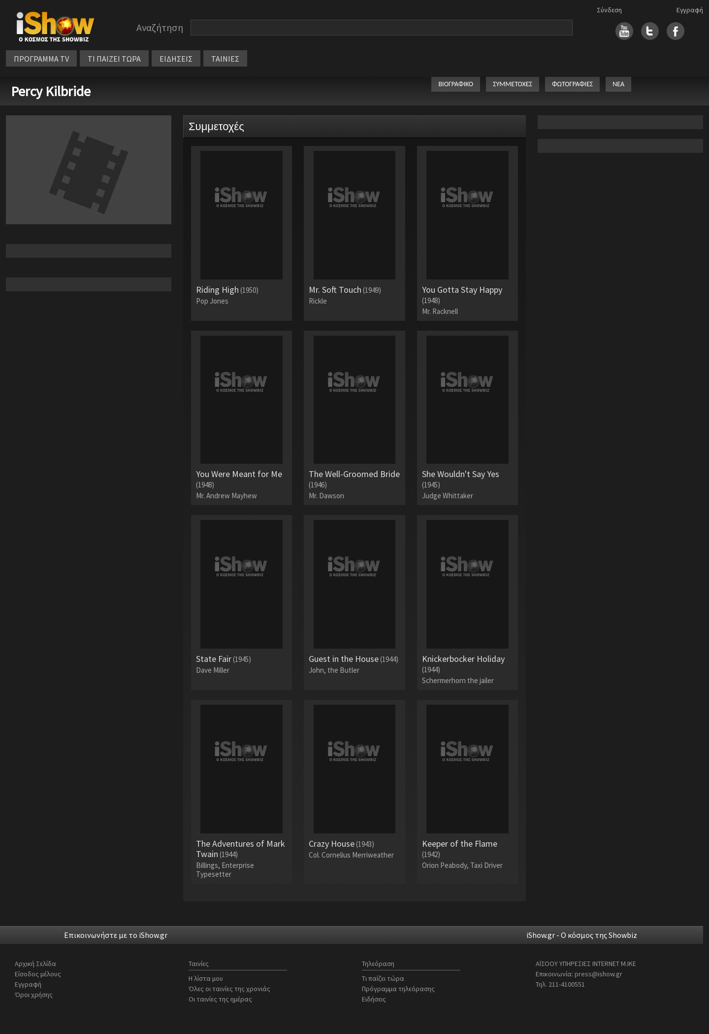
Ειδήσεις (374, 999)
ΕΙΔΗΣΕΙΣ (176, 59)
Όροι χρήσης (34, 994)
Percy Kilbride (51, 91)
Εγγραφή (690, 9)
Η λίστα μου (206, 978)
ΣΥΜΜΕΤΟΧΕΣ (512, 84)
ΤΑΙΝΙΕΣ (225, 59)
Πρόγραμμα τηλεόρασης (398, 988)
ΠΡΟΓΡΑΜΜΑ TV (41, 59)
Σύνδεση (609, 9)
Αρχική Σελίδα (35, 963)
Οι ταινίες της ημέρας (220, 999)
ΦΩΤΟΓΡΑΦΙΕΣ (572, 84)
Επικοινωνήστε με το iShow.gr (115, 935)
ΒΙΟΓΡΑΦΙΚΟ (455, 84)
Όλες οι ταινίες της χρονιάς (229, 988)
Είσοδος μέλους (38, 973)
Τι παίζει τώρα (383, 978)
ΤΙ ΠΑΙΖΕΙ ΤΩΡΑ (114, 59)
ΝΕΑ (618, 84)
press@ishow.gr (598, 973)
